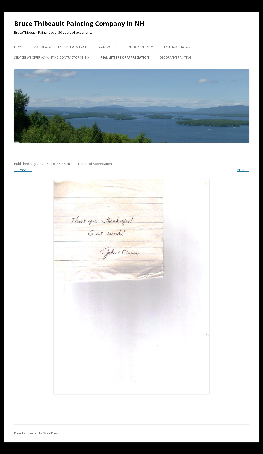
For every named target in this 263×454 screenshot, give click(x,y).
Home (18, 47)
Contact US (108, 47)
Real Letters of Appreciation (124, 57)
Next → (243, 169)
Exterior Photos (177, 47)
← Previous (23, 169)
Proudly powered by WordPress (36, 433)
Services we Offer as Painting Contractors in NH (52, 57)
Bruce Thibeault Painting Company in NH (79, 23)
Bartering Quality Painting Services (60, 47)
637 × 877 (60, 163)
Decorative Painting (175, 57)
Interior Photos (140, 47)
